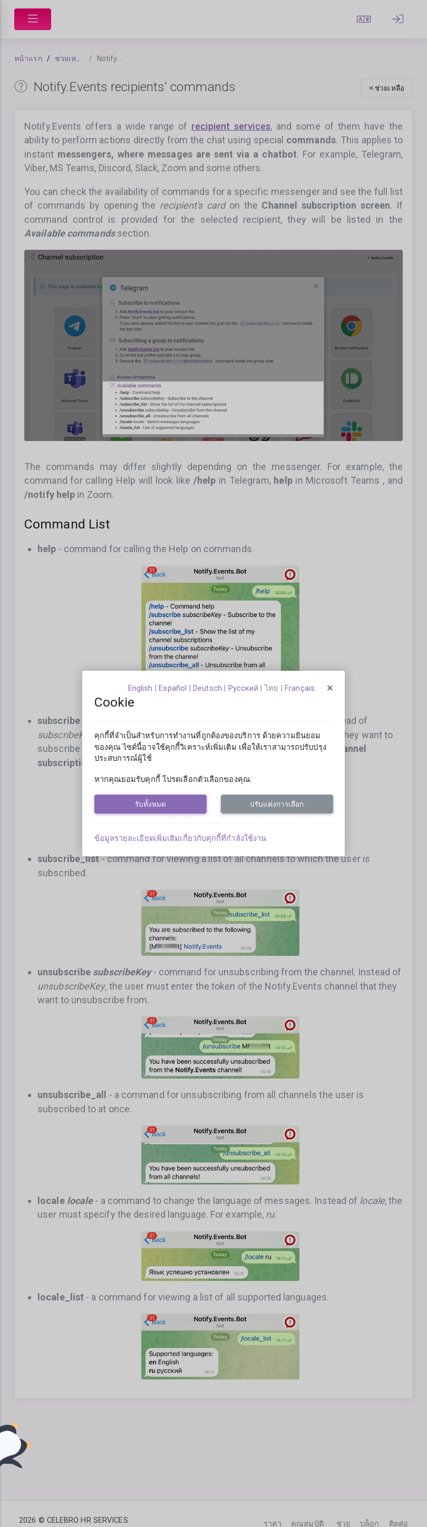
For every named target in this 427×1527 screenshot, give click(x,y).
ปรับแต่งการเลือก (277, 804)
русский (243, 688)
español (173, 688)
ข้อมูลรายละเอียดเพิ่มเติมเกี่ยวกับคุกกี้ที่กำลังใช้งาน (180, 838)
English (140, 688)
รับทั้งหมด (150, 804)
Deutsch (207, 688)
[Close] (330, 688)
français (300, 688)
